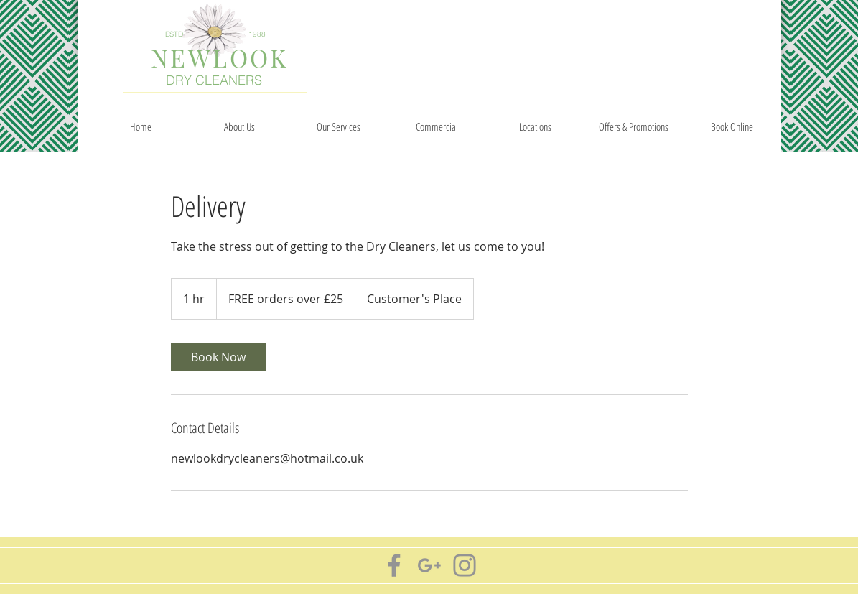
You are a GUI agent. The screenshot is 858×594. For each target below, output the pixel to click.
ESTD (174, 34)
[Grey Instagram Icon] (464, 565)
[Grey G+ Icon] (429, 565)
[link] (218, 357)
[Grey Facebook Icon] (394, 565)
